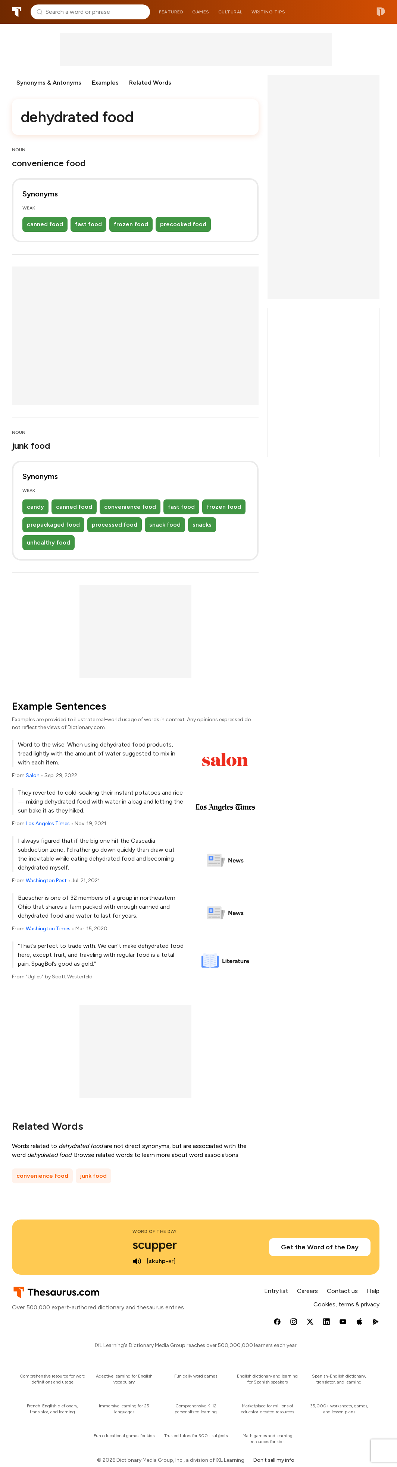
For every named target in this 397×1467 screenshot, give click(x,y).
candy (35, 506)
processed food (114, 524)
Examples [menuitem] (105, 82)
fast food (88, 224)
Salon (33, 775)
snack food (165, 524)
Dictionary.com (380, 11)
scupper (154, 1245)
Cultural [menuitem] (230, 12)
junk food (93, 1175)
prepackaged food (53, 524)
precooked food (183, 224)
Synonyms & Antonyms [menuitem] (48, 82)
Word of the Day (154, 1231)
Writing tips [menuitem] (268, 12)
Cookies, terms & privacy (346, 1304)
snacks (202, 524)
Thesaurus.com (17, 12)
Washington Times (48, 928)
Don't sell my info (273, 1460)
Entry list (276, 1290)
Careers (307, 1290)
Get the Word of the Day (320, 1247)
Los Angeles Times (48, 823)
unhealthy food (48, 542)
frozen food (131, 224)
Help (373, 1290)
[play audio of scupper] (136, 1261)
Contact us (342, 1290)
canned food (45, 224)
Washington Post (46, 880)
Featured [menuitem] (171, 12)
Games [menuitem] (200, 12)
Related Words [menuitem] (150, 82)
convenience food (130, 506)
